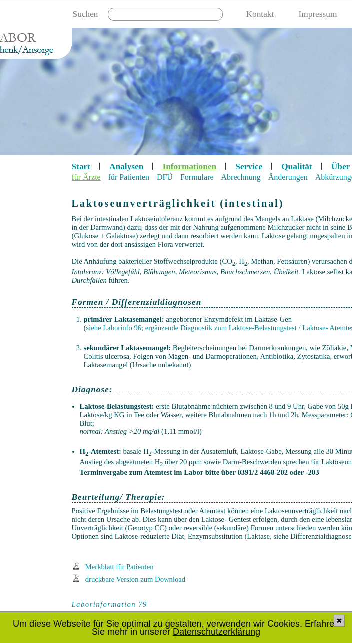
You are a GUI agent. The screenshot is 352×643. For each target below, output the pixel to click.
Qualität (296, 166)
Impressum (317, 14)
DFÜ (165, 177)
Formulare (197, 177)
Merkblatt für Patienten (119, 567)
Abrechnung (241, 177)
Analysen (126, 166)
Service (248, 166)
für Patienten (128, 177)
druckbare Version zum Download (135, 579)
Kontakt (260, 14)
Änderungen (288, 177)
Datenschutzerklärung (216, 632)
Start (81, 166)
